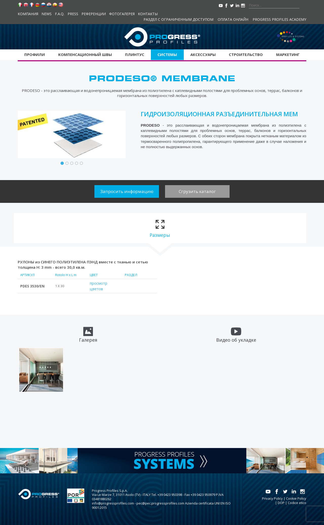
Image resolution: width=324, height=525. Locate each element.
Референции (94, 13)
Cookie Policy (296, 498)
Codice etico (297, 502)
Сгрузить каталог (197, 191)
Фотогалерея (122, 13)
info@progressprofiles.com (113, 503)
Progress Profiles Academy (279, 19)
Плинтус (134, 54)
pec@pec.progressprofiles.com (160, 503)
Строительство (246, 54)
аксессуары (203, 54)
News (47, 13)
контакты (148, 13)
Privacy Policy (272, 498)
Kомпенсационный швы (85, 54)
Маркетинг (288, 54)
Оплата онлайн (233, 19)
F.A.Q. (59, 13)
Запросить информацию (126, 191)
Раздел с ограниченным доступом (178, 19)
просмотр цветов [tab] (98, 286)
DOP (281, 502)
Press (73, 13)
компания (28, 13)
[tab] (160, 228)
